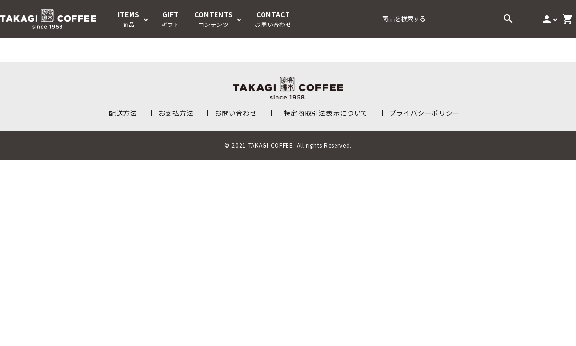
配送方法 (123, 113)
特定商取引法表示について (326, 113)
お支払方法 (176, 113)
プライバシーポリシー (424, 113)
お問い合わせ (236, 113)
